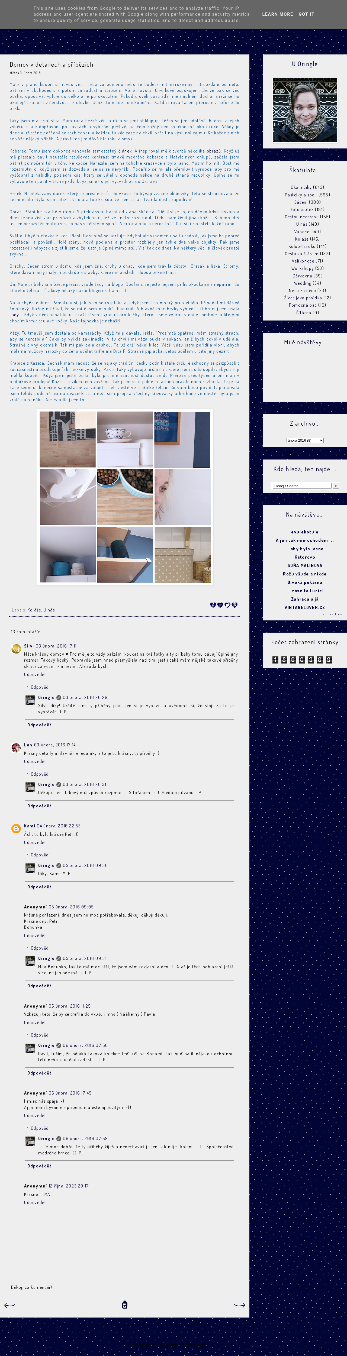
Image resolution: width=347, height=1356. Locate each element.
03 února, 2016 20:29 (85, 697)
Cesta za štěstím (302, 253)
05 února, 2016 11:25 (70, 1006)
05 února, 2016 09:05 (71, 907)
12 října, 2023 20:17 (69, 1186)
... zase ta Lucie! (305, 590)
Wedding (302, 283)
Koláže (34, 610)
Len (28, 744)
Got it (307, 14)
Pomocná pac (303, 305)
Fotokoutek (302, 209)
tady (14, 314)
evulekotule (305, 532)
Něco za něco (302, 290)
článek (125, 151)
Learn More (277, 14)
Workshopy (302, 268)
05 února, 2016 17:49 (70, 1093)
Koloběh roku (302, 246)
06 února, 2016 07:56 (85, 1045)
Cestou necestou (302, 216)
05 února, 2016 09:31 (85, 958)
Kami (29, 826)
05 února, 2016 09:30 (85, 865)
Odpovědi (40, 687)
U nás (49, 610)
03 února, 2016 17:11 (56, 646)
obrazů (214, 151)
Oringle (46, 697)
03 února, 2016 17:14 (55, 744)
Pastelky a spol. (301, 195)
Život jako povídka (303, 297)
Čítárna (303, 312)
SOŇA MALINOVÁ (305, 565)
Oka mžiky (301, 187)
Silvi (29, 646)
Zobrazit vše (333, 614)
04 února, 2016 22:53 (59, 826)
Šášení (301, 202)
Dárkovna (303, 276)
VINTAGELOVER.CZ (305, 607)
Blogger (215, 1345)
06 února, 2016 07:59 (85, 1138)
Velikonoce (303, 261)
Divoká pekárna (305, 582)
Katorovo (305, 557)
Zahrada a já (305, 599)
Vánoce (302, 231)
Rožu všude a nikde (305, 574)
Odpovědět (35, 674)
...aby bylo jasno (305, 548)
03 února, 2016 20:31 (84, 784)
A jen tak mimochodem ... (305, 540)
